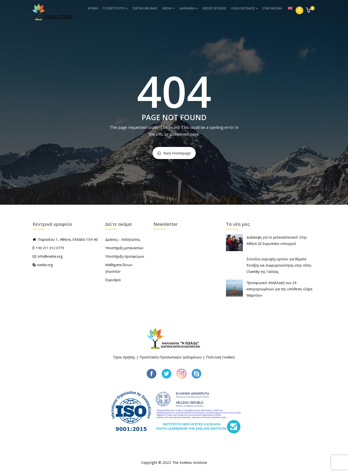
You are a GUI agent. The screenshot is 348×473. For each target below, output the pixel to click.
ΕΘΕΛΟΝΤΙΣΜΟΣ (244, 8)
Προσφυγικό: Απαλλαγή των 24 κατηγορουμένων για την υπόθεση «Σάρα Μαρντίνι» (279, 289)
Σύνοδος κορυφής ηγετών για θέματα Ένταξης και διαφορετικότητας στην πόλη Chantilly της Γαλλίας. (278, 265)
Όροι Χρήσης (124, 357)
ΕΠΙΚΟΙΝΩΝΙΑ (272, 8)
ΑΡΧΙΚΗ (93, 8)
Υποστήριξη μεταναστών (124, 248)
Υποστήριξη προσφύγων (124, 256)
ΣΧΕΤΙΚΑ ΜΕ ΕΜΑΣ (145, 8)
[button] (309, 11)
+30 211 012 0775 (50, 248)
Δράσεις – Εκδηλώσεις (122, 239)
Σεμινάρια (113, 279)
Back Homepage (174, 153)
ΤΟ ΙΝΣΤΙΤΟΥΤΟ (115, 8)
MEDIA (168, 8)
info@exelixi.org (47, 256)
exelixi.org (43, 264)
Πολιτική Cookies (220, 357)
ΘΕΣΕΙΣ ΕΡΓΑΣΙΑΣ (214, 8)
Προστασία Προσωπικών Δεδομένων (170, 357)
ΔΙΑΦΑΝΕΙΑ (188, 8)
